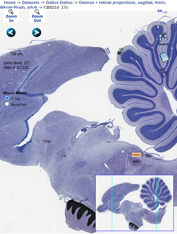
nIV (149, 156)
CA (63, 156)
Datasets (31, 2)
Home (10, 2)
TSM (46, 141)
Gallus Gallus (59, 2)
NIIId (136, 155)
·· (162, 23)
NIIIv (136, 161)
